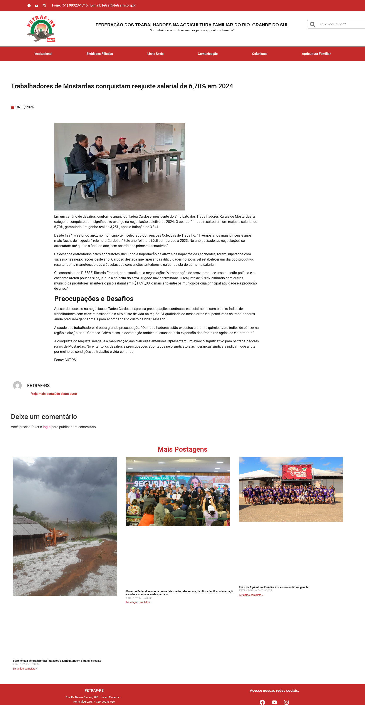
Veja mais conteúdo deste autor (54, 394)
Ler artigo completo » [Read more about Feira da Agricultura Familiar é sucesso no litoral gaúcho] (251, 595)
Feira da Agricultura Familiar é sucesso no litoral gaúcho (274, 587)
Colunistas (259, 54)
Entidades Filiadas (100, 54)
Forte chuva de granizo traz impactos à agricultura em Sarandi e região (57, 660)
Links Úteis (155, 54)
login (46, 427)
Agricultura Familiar (316, 54)
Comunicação (208, 54)
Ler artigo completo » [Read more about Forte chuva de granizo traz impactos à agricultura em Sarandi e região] (25, 668)
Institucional (43, 54)
